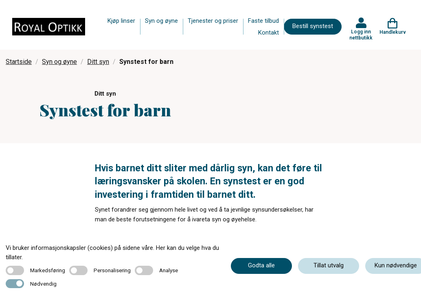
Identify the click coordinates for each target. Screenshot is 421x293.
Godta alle (261, 265)
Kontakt (268, 32)
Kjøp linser (121, 20)
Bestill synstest (312, 26)
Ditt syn (98, 62)
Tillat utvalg (329, 265)
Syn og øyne (161, 20)
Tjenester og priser (213, 20)
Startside (19, 62)
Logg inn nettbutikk (361, 34)
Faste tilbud (263, 20)
